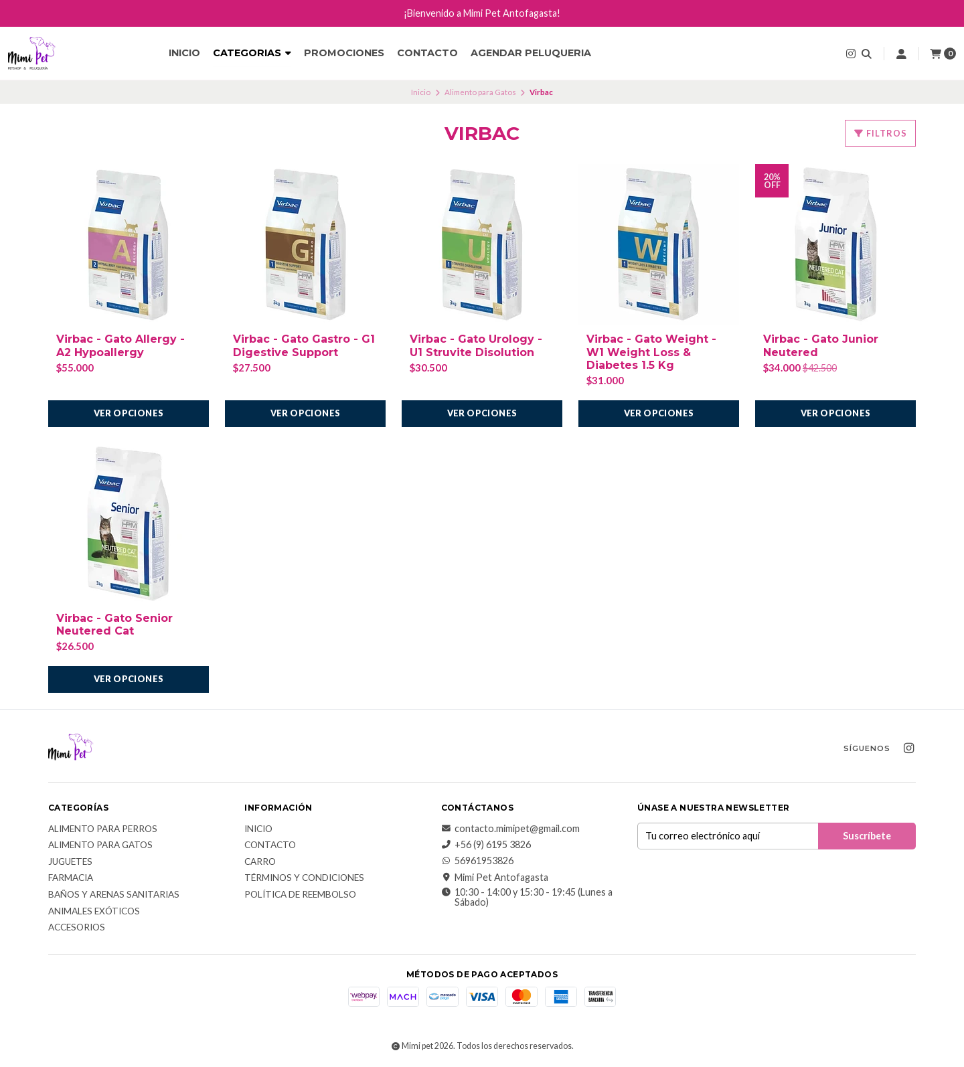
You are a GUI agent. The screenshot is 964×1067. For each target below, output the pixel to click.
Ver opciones (129, 413)
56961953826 (477, 861)
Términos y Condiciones (304, 878)
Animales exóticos (94, 911)
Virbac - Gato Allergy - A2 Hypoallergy (120, 345)
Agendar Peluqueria (531, 53)
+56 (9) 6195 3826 (486, 844)
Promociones (344, 53)
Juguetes (70, 862)
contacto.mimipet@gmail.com (510, 828)
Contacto (427, 53)
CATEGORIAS (252, 53)
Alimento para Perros (102, 829)
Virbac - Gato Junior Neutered (820, 345)
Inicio (184, 53)
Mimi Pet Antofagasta (494, 877)
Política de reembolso (300, 895)
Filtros (880, 133)
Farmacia (70, 878)
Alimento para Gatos (480, 92)
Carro (260, 862)
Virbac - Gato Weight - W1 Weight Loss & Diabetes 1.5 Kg (651, 352)
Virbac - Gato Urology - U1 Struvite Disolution (476, 345)
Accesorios (76, 927)
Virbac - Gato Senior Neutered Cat (114, 624)
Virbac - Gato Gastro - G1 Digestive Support (304, 345)
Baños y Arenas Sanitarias (113, 895)
